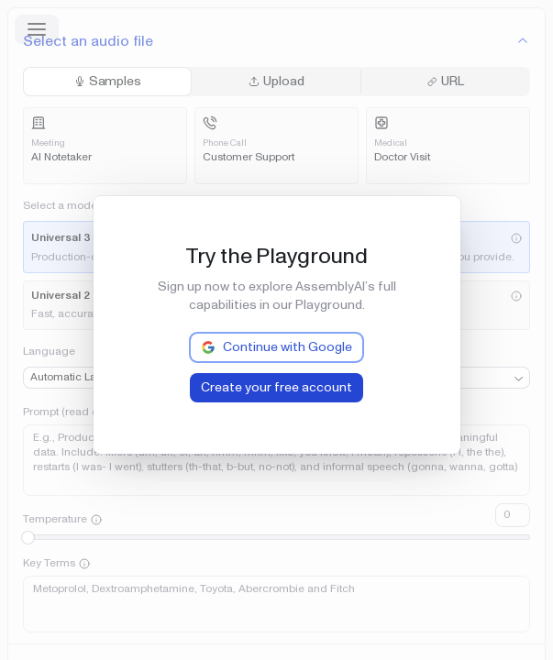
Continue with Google (276, 347)
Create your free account (276, 387)
